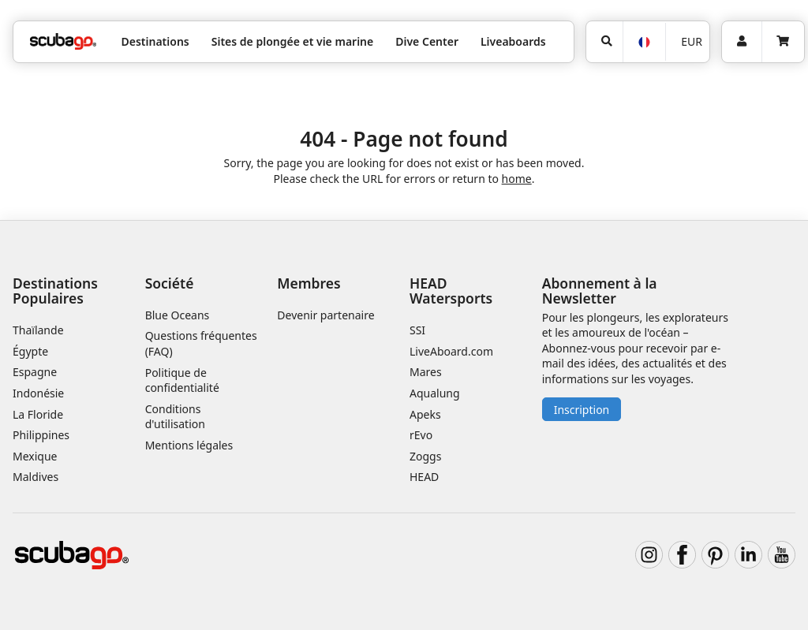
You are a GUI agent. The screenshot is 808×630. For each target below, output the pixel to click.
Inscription (582, 409)
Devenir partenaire (325, 315)
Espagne (35, 371)
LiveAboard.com (451, 351)
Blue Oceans (177, 315)
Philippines (41, 434)
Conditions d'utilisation (176, 416)
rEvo (421, 434)
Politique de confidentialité (182, 380)
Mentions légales (189, 445)
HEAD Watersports (451, 291)
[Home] (63, 41)
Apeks (425, 414)
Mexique (35, 456)
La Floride (38, 414)
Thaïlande (38, 329)
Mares (426, 371)
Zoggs (425, 456)
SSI (417, 329)
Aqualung (435, 393)
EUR (691, 41)
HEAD (424, 476)
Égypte (30, 351)
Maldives (35, 476)
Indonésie (38, 393)
